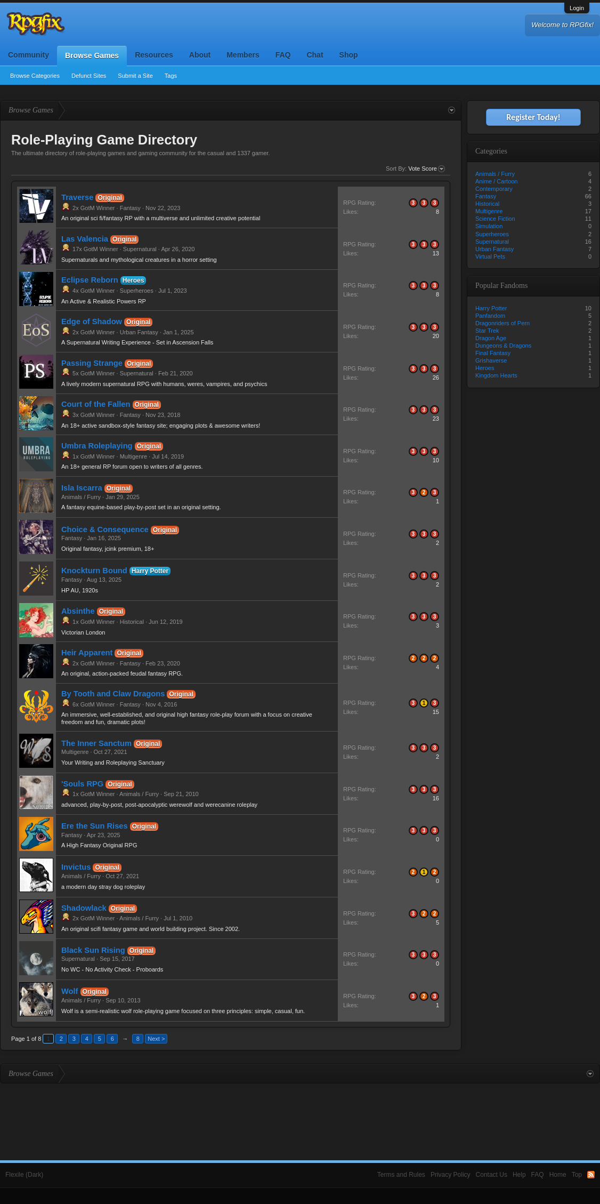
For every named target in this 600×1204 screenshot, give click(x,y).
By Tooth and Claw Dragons (113, 693)
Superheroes (136, 290)
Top (577, 1174)
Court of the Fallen (95, 404)
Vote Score (426, 169)
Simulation (488, 226)
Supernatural (140, 249)
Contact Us (491, 1174)
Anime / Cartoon (496, 181)
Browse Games (92, 55)
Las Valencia (84, 239)
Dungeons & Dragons (503, 345)
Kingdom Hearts (496, 375)
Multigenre (133, 456)
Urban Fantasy (139, 332)
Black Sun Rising (93, 950)
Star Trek (487, 330)
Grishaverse (491, 360)
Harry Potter (150, 571)
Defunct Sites (88, 76)
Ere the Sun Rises (94, 826)
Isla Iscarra (81, 488)
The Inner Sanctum (96, 743)
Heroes (133, 280)
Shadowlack (84, 908)
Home (557, 1174)
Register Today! (533, 117)
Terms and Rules (401, 1174)
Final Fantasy (492, 353)
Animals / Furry (81, 497)
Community (28, 55)
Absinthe (78, 611)
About (199, 55)
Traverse (77, 197)
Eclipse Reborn (89, 280)
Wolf (69, 991)
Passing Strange (92, 363)
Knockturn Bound (94, 570)
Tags (171, 76)
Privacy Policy (451, 1174)
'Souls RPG (82, 784)
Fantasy (130, 208)
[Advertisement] (300, 1113)
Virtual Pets (490, 256)
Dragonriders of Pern (502, 323)
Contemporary (494, 189)
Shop (348, 55)
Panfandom (490, 315)
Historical (132, 622)
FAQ (283, 55)
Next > (156, 1039)
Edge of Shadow (91, 321)
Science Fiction (495, 218)
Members (242, 55)
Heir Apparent (86, 652)
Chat (314, 55)
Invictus (76, 867)
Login (577, 8)
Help (519, 1174)
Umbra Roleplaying (97, 446)
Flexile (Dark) (24, 1174)
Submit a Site (135, 76)
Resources (154, 55)
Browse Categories (35, 76)
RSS (591, 1174)
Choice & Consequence (105, 529)
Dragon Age (490, 338)
